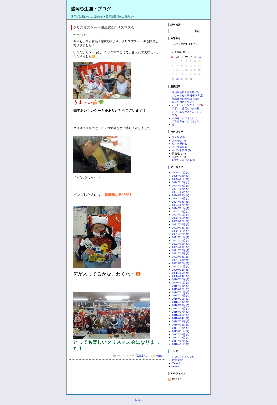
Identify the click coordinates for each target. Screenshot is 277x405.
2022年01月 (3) (180, 230)
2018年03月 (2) (180, 321)
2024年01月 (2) (180, 208)
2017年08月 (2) (180, 337)
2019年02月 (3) (180, 289)
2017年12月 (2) (180, 327)
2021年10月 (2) (180, 240)
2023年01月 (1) (180, 217)
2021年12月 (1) (180, 234)
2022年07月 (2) (180, 221)
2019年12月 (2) (180, 285)
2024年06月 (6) (180, 191)
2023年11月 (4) (180, 214)
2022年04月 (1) (180, 227)
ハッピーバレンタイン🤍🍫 (187, 105)
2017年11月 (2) (180, 331)
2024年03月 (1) (180, 201)
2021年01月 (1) (180, 266)
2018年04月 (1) (180, 318)
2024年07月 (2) (180, 188)
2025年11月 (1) (180, 172)
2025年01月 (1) (180, 179)
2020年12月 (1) (180, 269)
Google (176, 366)
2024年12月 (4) (180, 182)
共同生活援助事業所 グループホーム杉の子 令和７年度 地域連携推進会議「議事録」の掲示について (187, 97)
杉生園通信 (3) (180, 143)
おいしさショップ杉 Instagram (184, 358)
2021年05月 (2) (180, 253)
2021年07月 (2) (180, 250)
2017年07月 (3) (180, 340)
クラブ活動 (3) (180, 147)
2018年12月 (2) (180, 295)
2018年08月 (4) (180, 308)
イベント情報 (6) (181, 150)
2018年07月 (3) (180, 311)
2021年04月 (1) (180, 256)
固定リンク (145, 355)
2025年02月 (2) (180, 175)
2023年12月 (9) (180, 211)
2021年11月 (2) (180, 237)
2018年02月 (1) (180, 324)
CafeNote (138, 400)
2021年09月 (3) (180, 243)
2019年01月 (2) (180, 292)
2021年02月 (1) (180, 263)
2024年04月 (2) (180, 198)
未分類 (159, 355)
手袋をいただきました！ (185, 118)
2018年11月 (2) (180, 298)
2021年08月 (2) (180, 247)
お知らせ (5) (179, 140)
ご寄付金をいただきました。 (185, 123)
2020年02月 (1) (180, 279)
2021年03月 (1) (180, 259)
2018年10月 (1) (180, 302)
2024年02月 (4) (180, 205)
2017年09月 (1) (180, 334)
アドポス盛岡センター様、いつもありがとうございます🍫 (187, 111)
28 (177, 79)
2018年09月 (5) (180, 305)
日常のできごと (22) (183, 159)
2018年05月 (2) (180, 315)
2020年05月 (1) (180, 273)
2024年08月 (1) (180, 185)
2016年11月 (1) (180, 344)
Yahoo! (176, 363)
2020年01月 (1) (180, 282)
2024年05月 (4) (180, 195)
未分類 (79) (178, 137)
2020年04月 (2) (180, 276)
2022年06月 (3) (180, 224)
